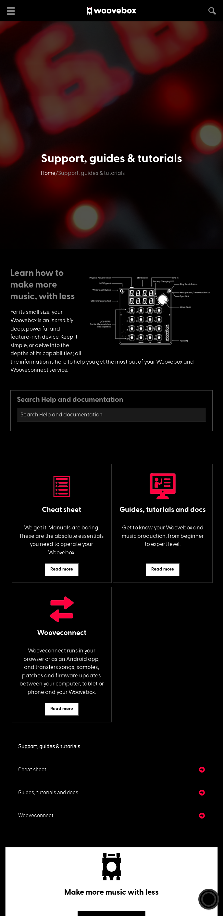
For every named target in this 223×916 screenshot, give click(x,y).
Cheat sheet (32, 769)
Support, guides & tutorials (49, 746)
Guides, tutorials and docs (48, 792)
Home (48, 173)
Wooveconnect (36, 815)
